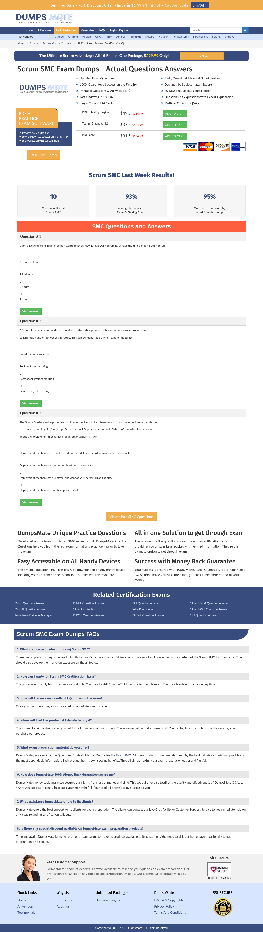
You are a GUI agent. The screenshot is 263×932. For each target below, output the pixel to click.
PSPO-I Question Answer (89, 615)
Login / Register (119, 30)
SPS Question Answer (204, 615)
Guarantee (87, 30)
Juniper (120, 36)
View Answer (30, 311)
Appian (86, 36)
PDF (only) (88, 134)
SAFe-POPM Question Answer (209, 603)
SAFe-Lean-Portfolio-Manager (33, 615)
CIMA (99, 36)
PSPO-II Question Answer (148, 615)
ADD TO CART (174, 113)
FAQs (102, 30)
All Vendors (44, 30)
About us (63, 906)
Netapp (150, 36)
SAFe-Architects (83, 609)
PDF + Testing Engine (95, 112)
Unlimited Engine (108, 900)
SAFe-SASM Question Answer (209, 609)
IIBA (109, 36)
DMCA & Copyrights (169, 900)
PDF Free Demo (44, 155)
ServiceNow (200, 36)
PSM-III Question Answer (30, 609)
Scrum (34, 43)
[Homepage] (12, 30)
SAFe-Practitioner (143, 609)
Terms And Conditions (170, 912)
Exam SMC (123, 755)
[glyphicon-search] (245, 30)
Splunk (216, 36)
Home (29, 30)
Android (73, 36)
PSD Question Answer (146, 603)
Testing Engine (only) (95, 123)
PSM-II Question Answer (88, 603)
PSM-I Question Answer (29, 603)
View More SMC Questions (131, 516)
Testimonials (26, 912)
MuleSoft (135, 36)
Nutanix (163, 36)
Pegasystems (181, 36)
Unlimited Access (66, 30)
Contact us (64, 900)
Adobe (59, 36)
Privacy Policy (164, 906)
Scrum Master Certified (57, 43)
